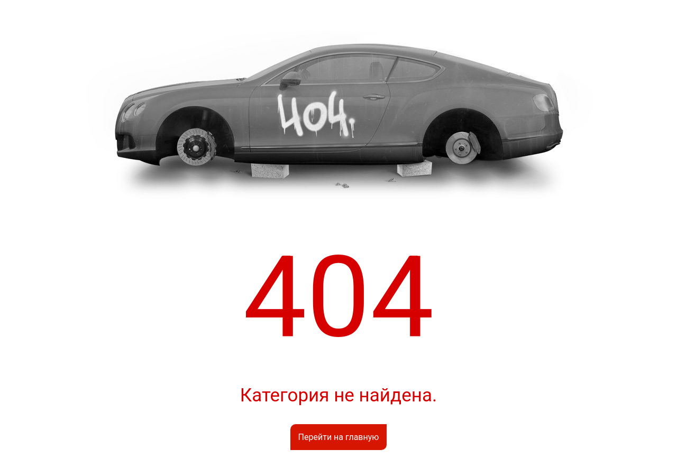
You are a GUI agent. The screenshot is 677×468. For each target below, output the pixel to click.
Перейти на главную (338, 437)
